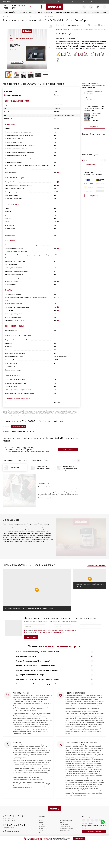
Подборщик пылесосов (67, 828)
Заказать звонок (35, 7)
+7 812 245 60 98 (9, 6)
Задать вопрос (67, 449)
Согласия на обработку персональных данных (52, 618)
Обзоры (41, 830)
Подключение (75, 1)
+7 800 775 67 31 (9, 8)
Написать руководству (94, 831)
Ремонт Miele (64, 824)
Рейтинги (52, 1)
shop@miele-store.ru (90, 826)
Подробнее (94, 127)
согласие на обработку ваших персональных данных (37, 838)
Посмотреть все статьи (94, 164)
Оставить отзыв (10, 426)
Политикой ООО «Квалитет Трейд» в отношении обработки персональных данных (55, 616)
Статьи (41, 824)
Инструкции (94, 1)
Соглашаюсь (79, 838)
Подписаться (94, 612)
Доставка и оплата (63, 1)
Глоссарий (42, 826)
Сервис (62, 822)
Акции (44, 1)
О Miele (41, 820)
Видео (41, 828)
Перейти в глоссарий (44, 497)
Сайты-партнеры (65, 830)
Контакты (103, 1)
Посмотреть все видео (96, 551)
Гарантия (85, 1)
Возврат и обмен (65, 826)
